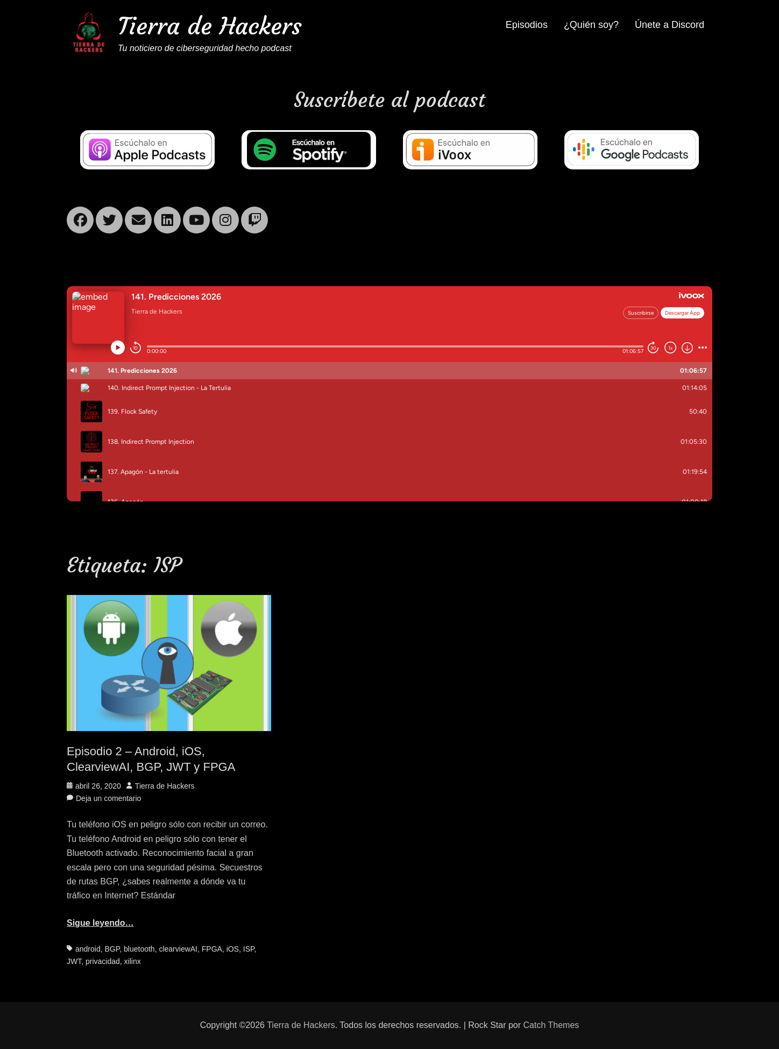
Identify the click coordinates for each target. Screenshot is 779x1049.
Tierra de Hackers (210, 26)
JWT (74, 961)
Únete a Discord (669, 24)
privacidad (103, 961)
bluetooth (139, 949)
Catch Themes (551, 1025)
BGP (111, 949)
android (88, 949)
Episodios (527, 24)
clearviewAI (178, 949)
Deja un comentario (108, 798)
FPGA (212, 949)
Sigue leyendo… (100, 922)
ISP (248, 949)
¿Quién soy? (591, 24)
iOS (232, 949)
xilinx (132, 961)
